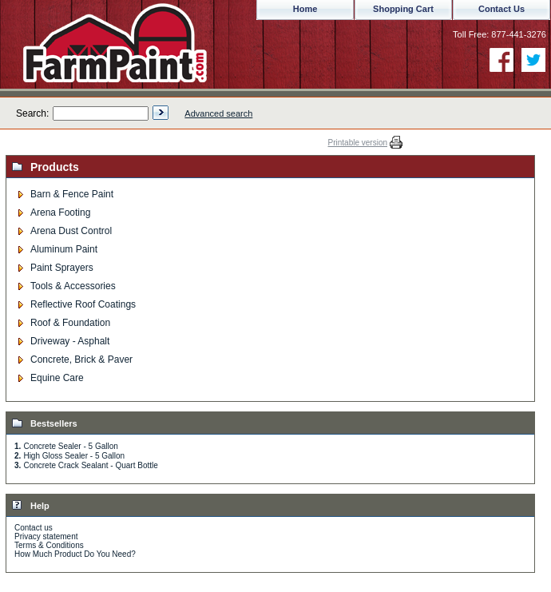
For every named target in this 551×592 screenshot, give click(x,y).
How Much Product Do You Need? (75, 554)
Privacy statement (45, 536)
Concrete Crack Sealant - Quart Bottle (90, 465)
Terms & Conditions (49, 545)
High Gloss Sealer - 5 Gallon (74, 455)
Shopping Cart (403, 9)
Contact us (33, 527)
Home (305, 9)
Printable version (357, 142)
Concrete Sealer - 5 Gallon (70, 446)
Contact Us (501, 9)
